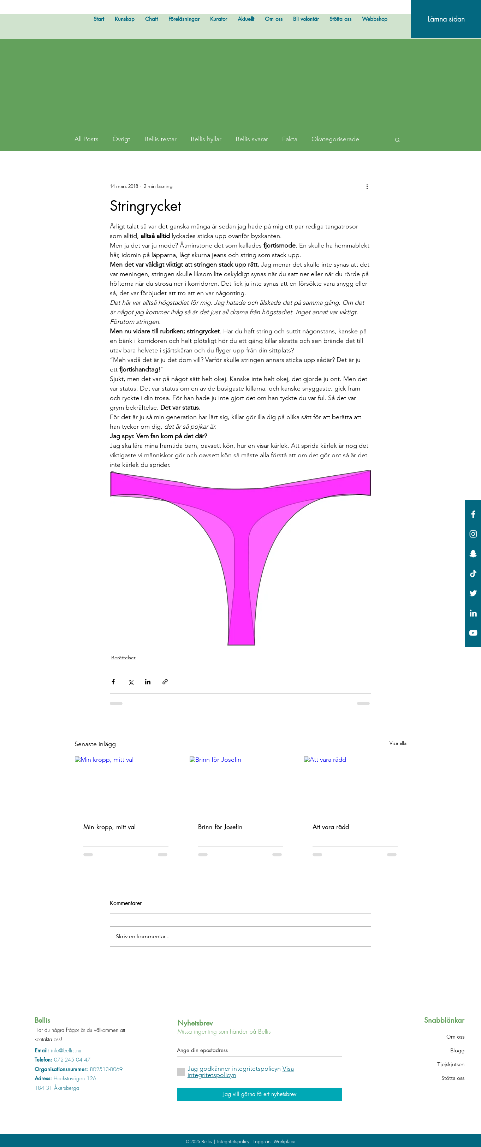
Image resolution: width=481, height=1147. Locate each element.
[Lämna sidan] (446, 19)
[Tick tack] (473, 573)
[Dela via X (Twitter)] (130, 681)
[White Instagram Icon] (473, 534)
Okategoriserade (335, 139)
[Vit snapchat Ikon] (473, 554)
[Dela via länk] (165, 681)
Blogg (457, 1050)
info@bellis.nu (66, 1050)
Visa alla (398, 743)
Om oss (455, 1036)
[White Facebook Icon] (473, 514)
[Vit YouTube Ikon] (473, 633)
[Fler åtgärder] (367, 186)
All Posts (87, 139)
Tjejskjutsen (450, 1064)
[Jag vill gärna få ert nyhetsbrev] (259, 1094)
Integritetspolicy (233, 1141)
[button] (397, 139)
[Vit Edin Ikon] (473, 613)
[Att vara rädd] (355, 785)
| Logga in (261, 1141)
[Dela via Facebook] (113, 681)
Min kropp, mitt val (109, 826)
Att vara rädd (331, 826)
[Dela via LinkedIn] (147, 681)
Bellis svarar (252, 139)
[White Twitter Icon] (473, 593)
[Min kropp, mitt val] (126, 785)
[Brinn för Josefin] (241, 785)
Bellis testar (160, 139)
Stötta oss (452, 1078)
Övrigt (121, 139)
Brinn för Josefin (220, 826)
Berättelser (123, 657)
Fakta (289, 139)
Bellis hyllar (206, 139)
